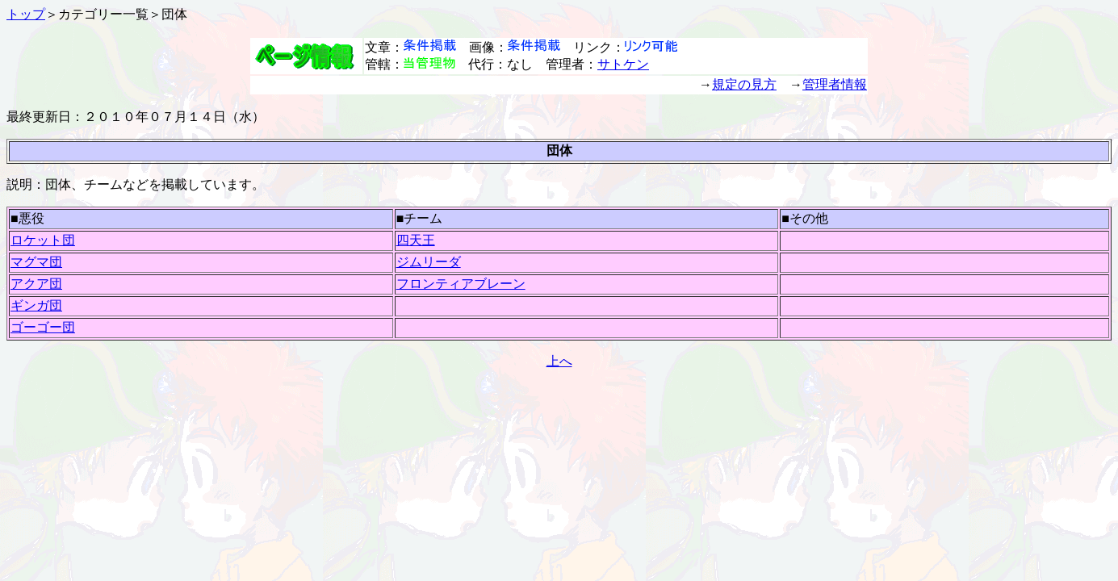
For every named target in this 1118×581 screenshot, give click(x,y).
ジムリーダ (428, 262)
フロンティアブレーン (461, 283)
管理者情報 (834, 84)
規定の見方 (744, 84)
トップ (25, 14)
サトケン (623, 64)
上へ (559, 361)
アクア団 (36, 283)
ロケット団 (42, 240)
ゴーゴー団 (42, 327)
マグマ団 (36, 262)
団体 (174, 14)
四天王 (415, 240)
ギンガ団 (36, 305)
